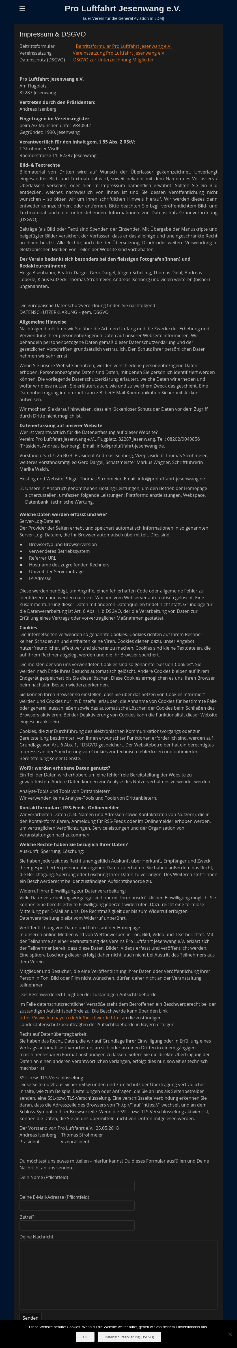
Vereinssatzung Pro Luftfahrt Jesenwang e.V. (119, 53)
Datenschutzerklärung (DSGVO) (129, 1337)
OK (85, 1337)
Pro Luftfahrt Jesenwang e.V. (123, 8)
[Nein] (230, 1334)
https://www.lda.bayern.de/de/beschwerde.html (70, 1018)
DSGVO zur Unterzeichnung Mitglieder (113, 60)
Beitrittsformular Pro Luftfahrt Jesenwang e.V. (124, 46)
